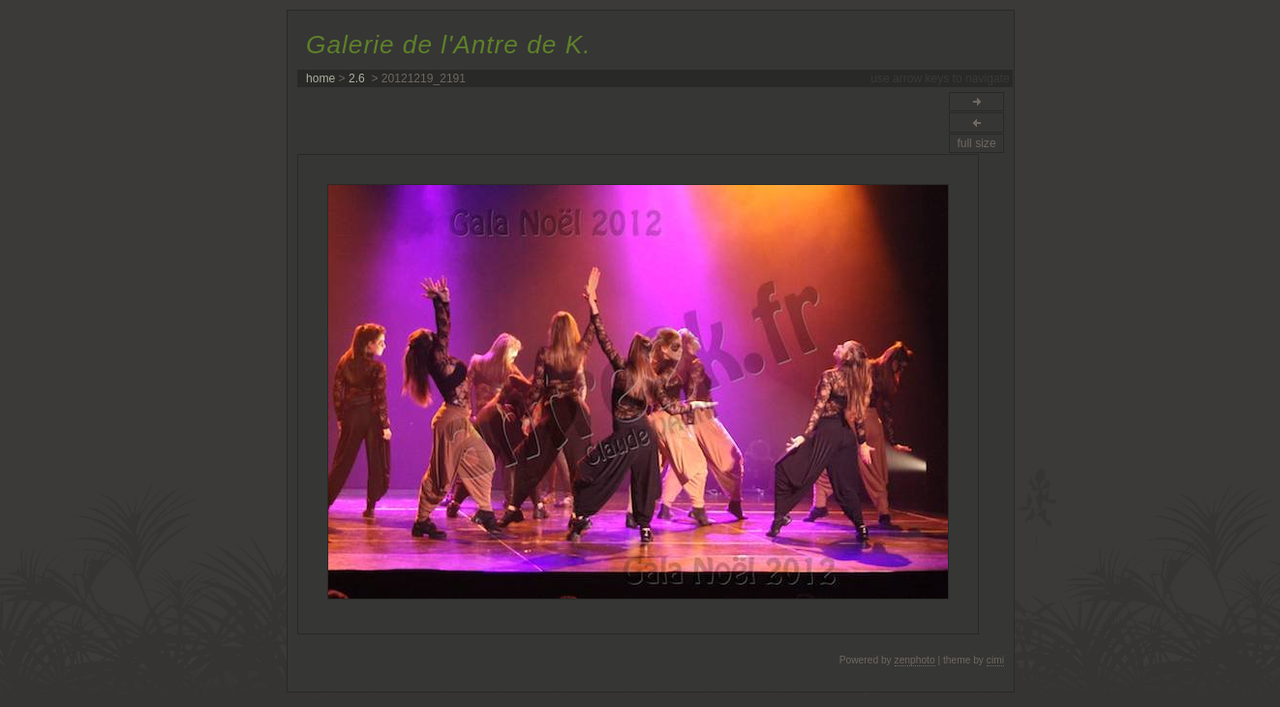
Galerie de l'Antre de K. (448, 44)
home (320, 78)
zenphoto (915, 660)
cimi (995, 660)
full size (976, 143)
